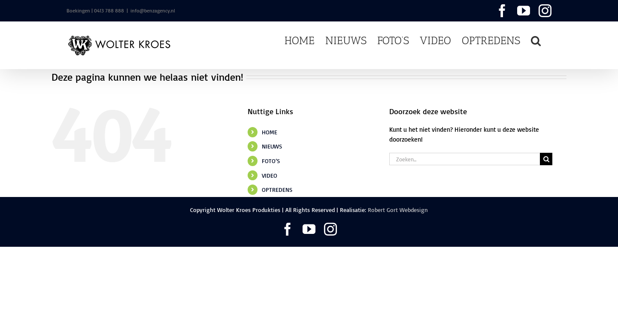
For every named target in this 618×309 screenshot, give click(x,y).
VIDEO (269, 175)
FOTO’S (271, 160)
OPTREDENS (277, 189)
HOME (269, 132)
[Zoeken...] (464, 159)
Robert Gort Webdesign (398, 209)
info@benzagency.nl (152, 10)
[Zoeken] (546, 159)
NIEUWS (272, 146)
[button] (546, 40)
